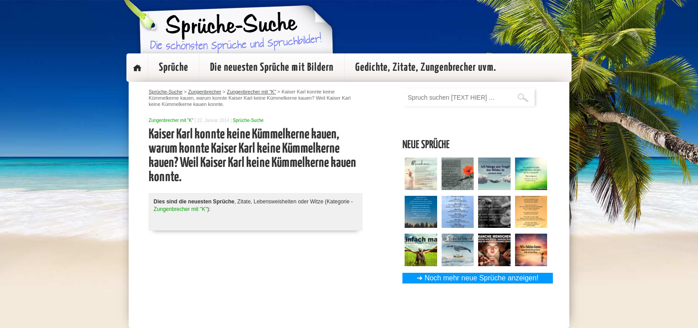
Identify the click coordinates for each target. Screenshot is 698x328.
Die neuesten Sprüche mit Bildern (271, 67)
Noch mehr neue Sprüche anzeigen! (482, 278)
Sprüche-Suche (248, 120)
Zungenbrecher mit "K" (171, 120)
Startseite (137, 67)
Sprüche (173, 67)
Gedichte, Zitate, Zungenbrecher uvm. (425, 67)
